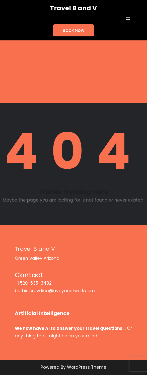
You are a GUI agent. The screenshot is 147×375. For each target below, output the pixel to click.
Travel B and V (73, 8)
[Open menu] (127, 18)
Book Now (73, 30)
